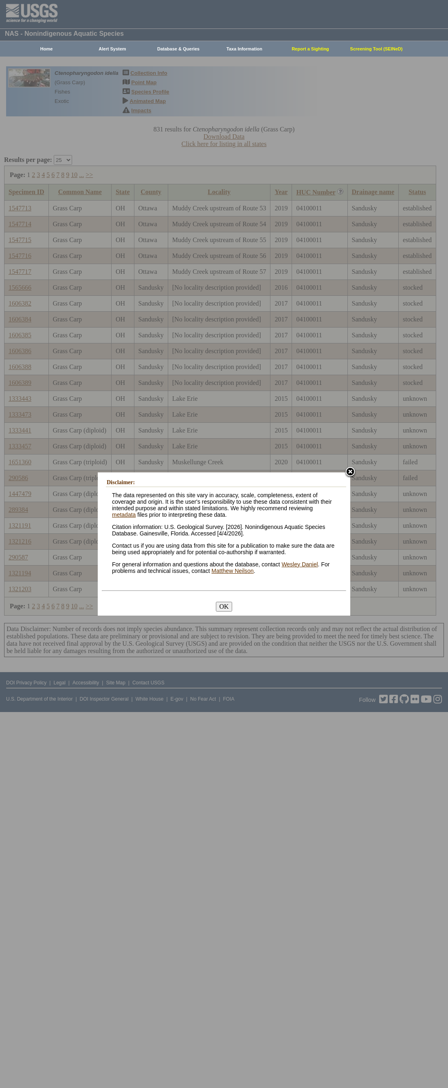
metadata (124, 514)
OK (223, 606)
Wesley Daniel (299, 564)
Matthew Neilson (232, 571)
